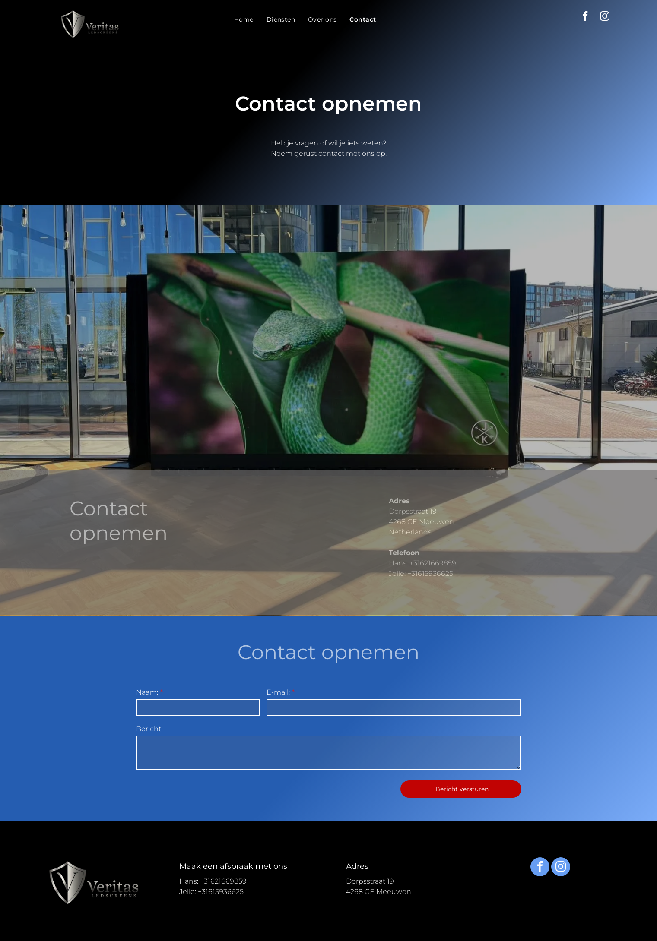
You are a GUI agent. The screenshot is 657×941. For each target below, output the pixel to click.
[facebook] (585, 17)
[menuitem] (244, 19)
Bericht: (149, 729)
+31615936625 (430, 607)
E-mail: (278, 692)
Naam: (147, 692)
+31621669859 (432, 597)
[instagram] (605, 17)
